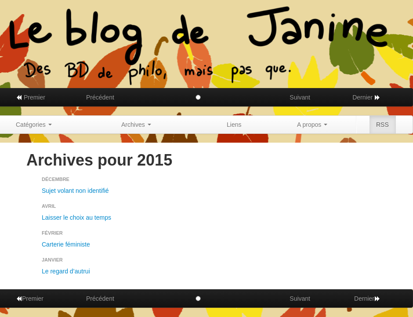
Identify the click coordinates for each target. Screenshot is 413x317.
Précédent (100, 97)
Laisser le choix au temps (76, 217)
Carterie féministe (66, 244)
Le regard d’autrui (66, 271)
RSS (382, 124)
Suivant (300, 97)
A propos (312, 124)
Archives (136, 124)
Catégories (34, 124)
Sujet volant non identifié (75, 190)
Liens (234, 124)
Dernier (366, 97)
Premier (30, 97)
